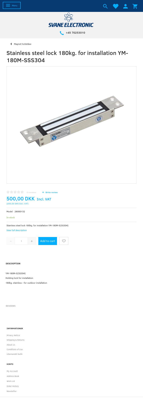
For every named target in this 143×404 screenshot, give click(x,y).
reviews (31, 192)
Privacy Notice (13, 335)
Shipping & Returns (15, 339)
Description (13, 263)
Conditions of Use (15, 349)
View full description (17, 230)
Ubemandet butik (15, 354)
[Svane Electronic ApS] (71, 19)
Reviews (10, 305)
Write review (51, 192)
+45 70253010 (75, 32)
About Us (11, 344)
